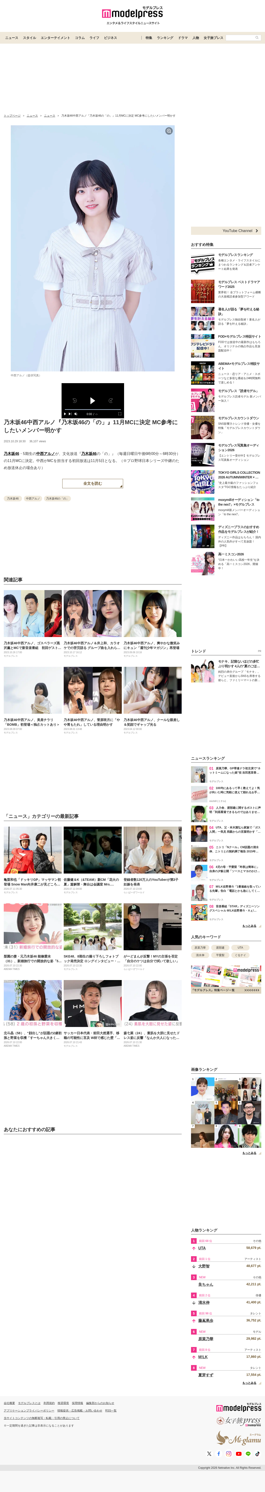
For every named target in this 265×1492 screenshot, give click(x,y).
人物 (195, 38)
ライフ (94, 38)
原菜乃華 (200, 947)
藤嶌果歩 (205, 1321)
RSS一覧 (111, 1410)
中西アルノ (45, 454)
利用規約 (49, 1403)
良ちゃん (205, 1284)
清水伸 (200, 955)
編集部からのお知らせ (100, 1403)
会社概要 (9, 1403)
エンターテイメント (55, 38)
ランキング (165, 38)
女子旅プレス (213, 38)
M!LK (203, 1357)
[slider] (93, 409)
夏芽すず (205, 1375)
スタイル (29, 38)
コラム (80, 38)
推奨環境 (63, 1403)
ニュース (11, 38)
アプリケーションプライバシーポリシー (29, 1410)
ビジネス (110, 38)
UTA (240, 947)
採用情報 (77, 1403)
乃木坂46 (11, 454)
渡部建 (220, 947)
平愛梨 (220, 955)
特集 (149, 38)
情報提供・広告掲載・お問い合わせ (79, 1410)
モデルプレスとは (29, 1403)
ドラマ (183, 38)
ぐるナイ (240, 955)
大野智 (204, 1266)
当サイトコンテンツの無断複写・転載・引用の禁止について (42, 1418)
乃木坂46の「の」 (57, 498)
